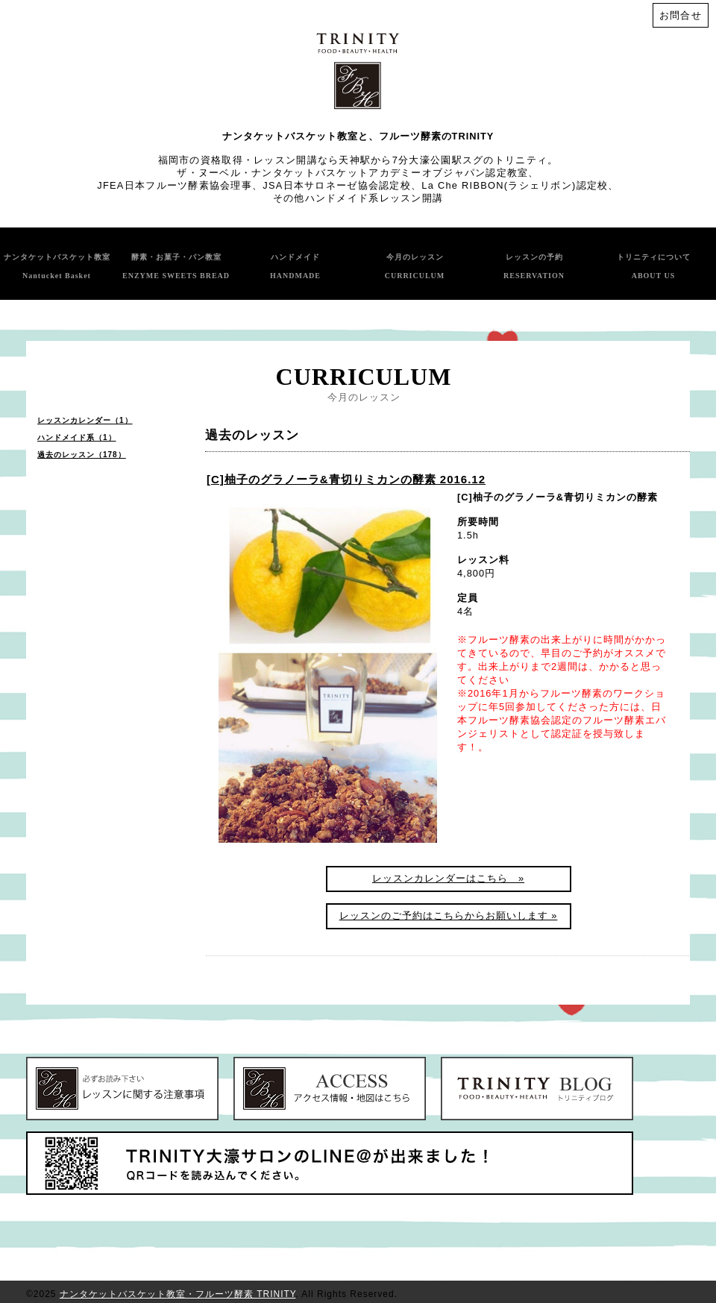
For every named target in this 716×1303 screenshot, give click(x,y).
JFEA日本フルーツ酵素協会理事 (174, 185)
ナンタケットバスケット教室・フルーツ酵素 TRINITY (177, 1294)
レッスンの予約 (534, 266)
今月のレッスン (415, 266)
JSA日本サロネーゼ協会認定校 (337, 185)
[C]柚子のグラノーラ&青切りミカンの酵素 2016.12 (346, 479)
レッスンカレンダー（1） (85, 420)
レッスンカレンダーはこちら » (448, 878)
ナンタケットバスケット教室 (57, 266)
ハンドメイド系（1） (76, 437)
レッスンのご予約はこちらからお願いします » (448, 915)
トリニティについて (654, 266)
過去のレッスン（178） (81, 454)
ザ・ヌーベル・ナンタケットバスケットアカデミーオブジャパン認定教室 (352, 172)
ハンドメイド (295, 266)
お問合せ (680, 15)
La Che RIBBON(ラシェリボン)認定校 (514, 185)
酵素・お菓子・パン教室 (176, 266)
